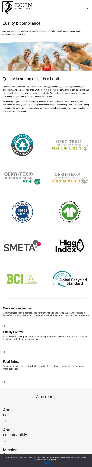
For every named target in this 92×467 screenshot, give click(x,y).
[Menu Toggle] (87, 7)
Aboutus (8, 412)
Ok (47, 463)
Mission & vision (10, 452)
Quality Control (13, 332)
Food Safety (11, 362)
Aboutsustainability (15, 432)
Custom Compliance (17, 308)
